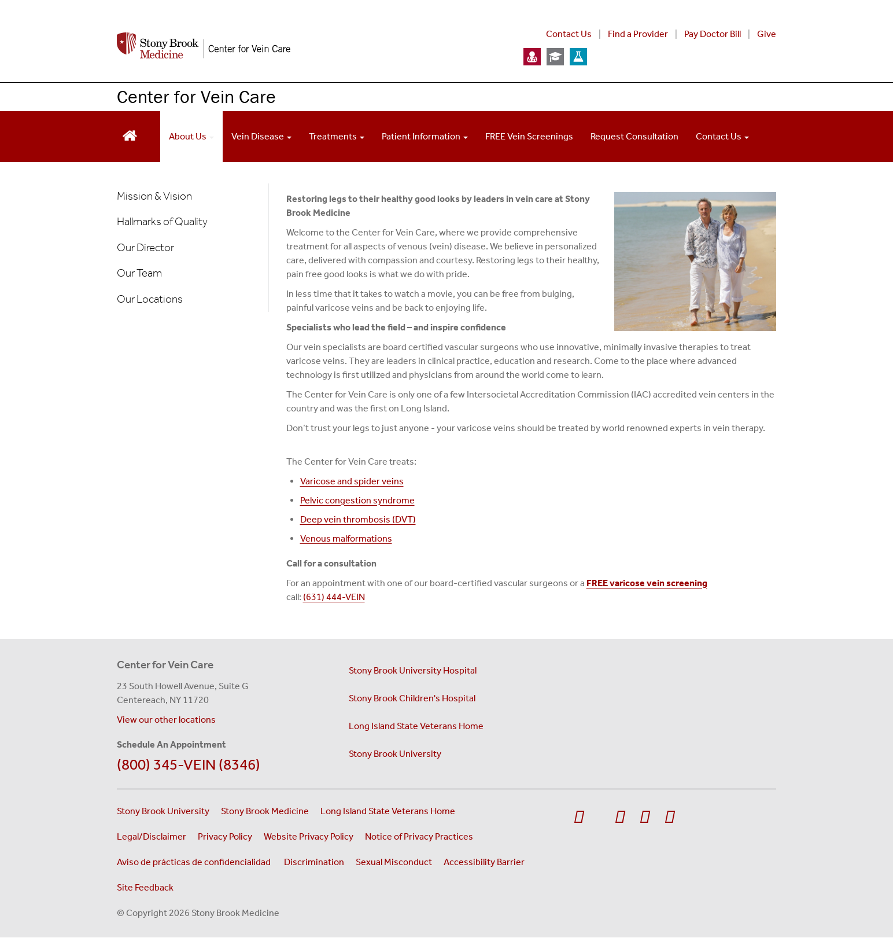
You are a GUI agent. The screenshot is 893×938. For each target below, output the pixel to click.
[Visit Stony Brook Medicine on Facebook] (579, 817)
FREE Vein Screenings (529, 136)
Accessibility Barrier (484, 861)
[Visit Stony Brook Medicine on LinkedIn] (669, 817)
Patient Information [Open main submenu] (425, 136)
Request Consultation (634, 136)
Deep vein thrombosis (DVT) (358, 519)
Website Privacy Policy (308, 836)
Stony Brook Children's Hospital (412, 698)
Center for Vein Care (196, 96)
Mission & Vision (154, 196)
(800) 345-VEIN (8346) (188, 765)
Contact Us (569, 33)
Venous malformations (346, 538)
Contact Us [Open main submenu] (722, 136)
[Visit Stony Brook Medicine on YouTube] (620, 817)
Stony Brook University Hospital (413, 670)
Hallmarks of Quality (162, 221)
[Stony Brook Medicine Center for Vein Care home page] (306, 45)
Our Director (145, 247)
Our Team (139, 272)
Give (766, 33)
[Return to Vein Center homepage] (130, 134)
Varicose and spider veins (352, 481)
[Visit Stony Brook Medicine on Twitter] (599, 811)
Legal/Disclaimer (151, 836)
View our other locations (166, 719)
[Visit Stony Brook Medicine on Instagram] (644, 817)
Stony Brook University (395, 753)
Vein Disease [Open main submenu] (261, 136)
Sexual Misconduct (394, 861)
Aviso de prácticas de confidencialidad (194, 861)
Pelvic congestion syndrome (357, 500)
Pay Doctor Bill (712, 33)
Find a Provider (638, 33)
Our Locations (150, 299)
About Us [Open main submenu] (191, 136)
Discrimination (314, 861)
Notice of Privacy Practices (419, 836)
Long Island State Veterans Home (416, 725)
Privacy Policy (225, 836)
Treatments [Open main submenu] (336, 136)
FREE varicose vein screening (646, 582)
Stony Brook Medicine (265, 810)
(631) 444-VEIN (334, 596)
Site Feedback (145, 887)
